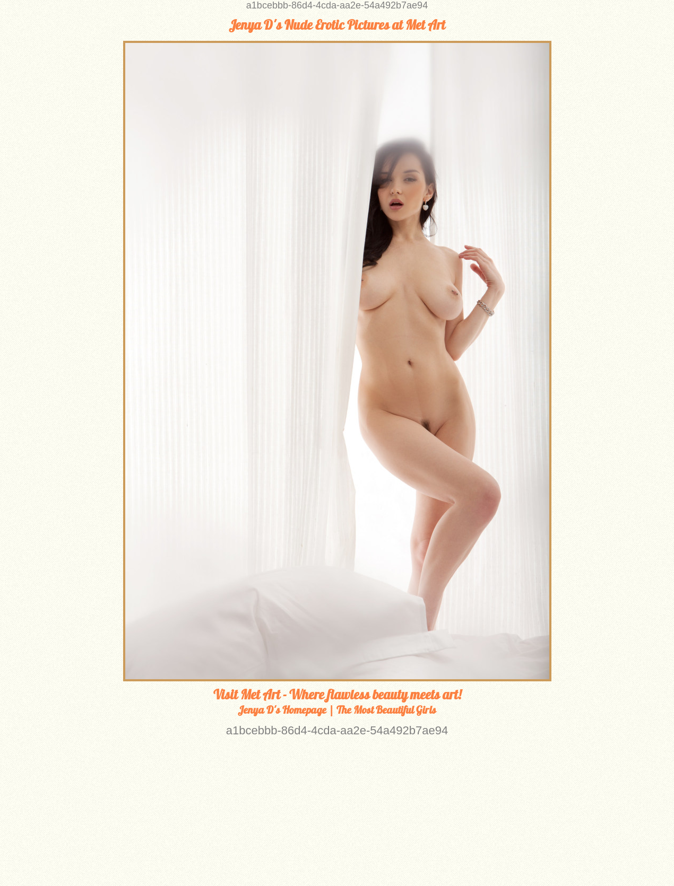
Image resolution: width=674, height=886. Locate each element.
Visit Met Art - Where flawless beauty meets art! (337, 694)
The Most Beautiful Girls (386, 709)
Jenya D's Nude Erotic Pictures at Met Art (337, 24)
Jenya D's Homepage (282, 709)
